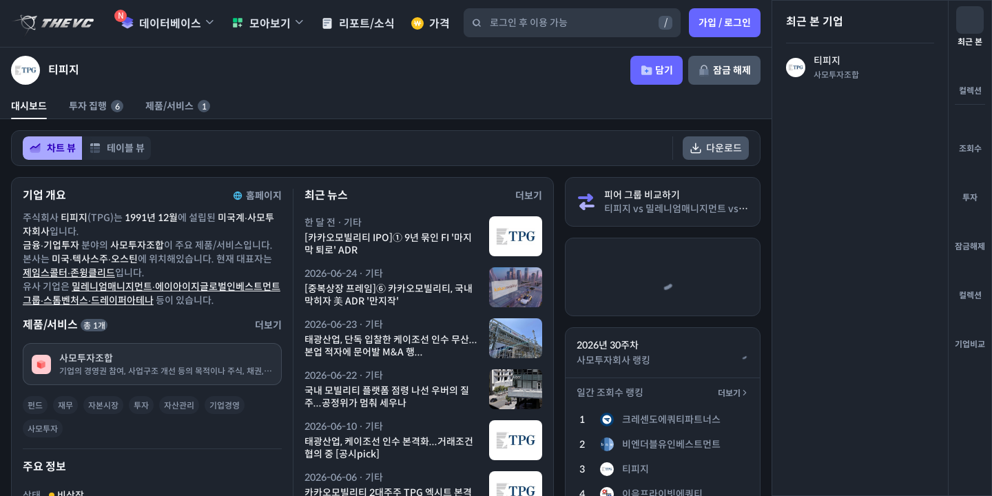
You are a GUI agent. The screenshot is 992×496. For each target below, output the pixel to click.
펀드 (35, 405)
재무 (65, 405)
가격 (430, 24)
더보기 (733, 393)
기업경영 (224, 405)
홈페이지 (256, 196)
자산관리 (179, 405)
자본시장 (103, 405)
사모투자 (43, 429)
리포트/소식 (358, 24)
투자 (141, 405)
